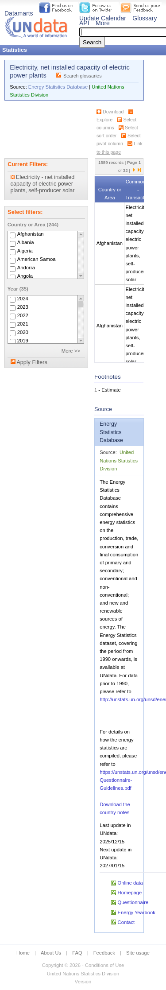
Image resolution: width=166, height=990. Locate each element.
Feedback (104, 952)
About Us (51, 952)
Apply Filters (31, 362)
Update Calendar (102, 18)
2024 (22, 298)
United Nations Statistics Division (119, 460)
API (84, 23)
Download (113, 111)
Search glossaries (82, 75)
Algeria (25, 251)
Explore (104, 119)
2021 (22, 323)
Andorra (26, 268)
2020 (22, 332)
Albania (25, 242)
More (103, 23)
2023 (22, 307)
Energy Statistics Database (58, 86)
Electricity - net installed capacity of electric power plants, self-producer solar (43, 184)
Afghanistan (30, 234)
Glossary (144, 18)
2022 (22, 315)
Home (23, 952)
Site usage (138, 952)
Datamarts (18, 13)
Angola (25, 276)
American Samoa (36, 259)
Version (83, 981)
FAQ (77, 952)
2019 (22, 340)
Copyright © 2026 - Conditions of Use (83, 965)
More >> (71, 350)
